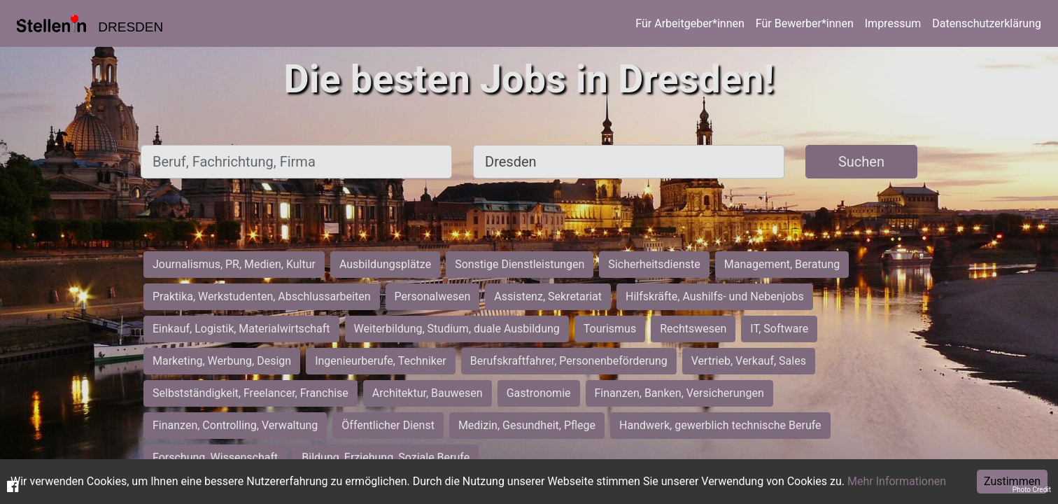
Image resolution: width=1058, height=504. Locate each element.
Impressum (893, 23)
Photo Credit (1032, 489)
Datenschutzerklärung (986, 23)
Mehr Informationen (896, 481)
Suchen (861, 161)
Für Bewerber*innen (805, 23)
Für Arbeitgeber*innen (689, 23)
